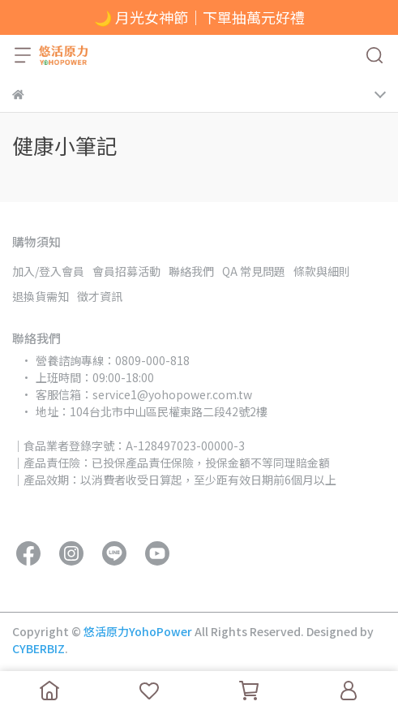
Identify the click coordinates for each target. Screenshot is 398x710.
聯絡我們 (191, 271)
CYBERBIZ (38, 648)
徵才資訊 (99, 296)
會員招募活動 (126, 271)
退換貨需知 (40, 296)
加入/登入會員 (48, 271)
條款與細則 (321, 271)
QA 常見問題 (253, 271)
